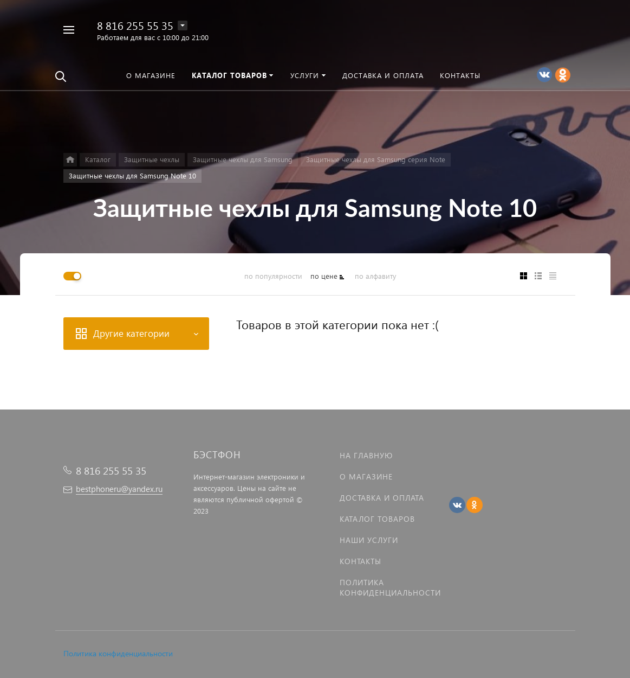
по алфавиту (375, 275)
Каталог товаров (377, 519)
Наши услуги (369, 540)
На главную (366, 455)
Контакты (360, 561)
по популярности (273, 275)
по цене (323, 275)
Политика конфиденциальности (118, 653)
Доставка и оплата (382, 497)
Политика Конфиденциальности (390, 587)
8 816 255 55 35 (135, 25)
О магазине (366, 476)
